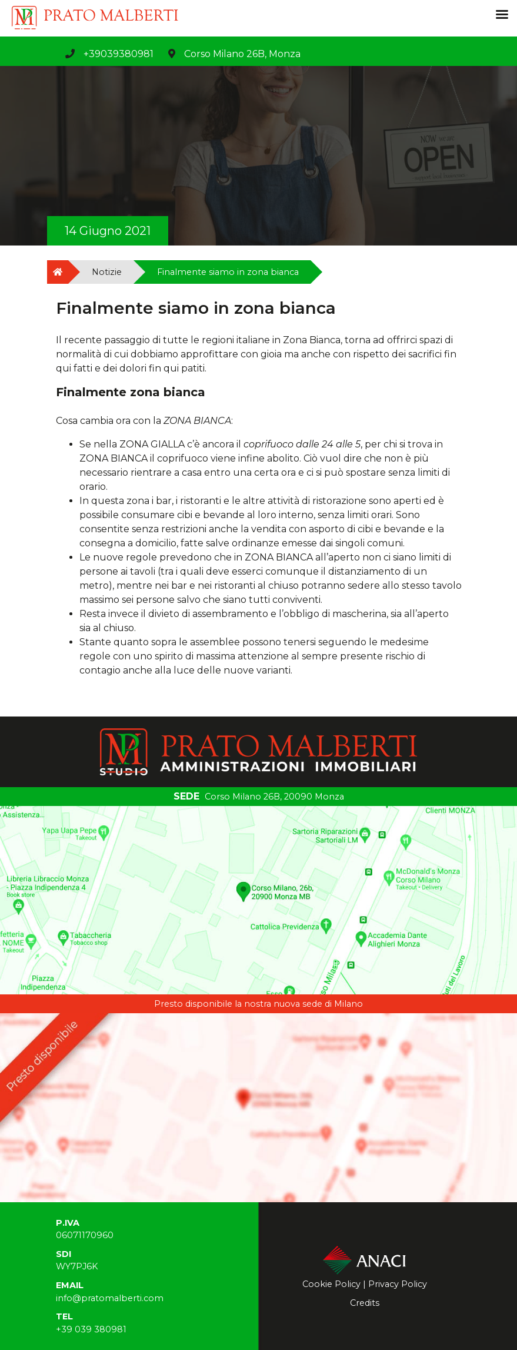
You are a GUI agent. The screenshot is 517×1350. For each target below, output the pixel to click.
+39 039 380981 (91, 1329)
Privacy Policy (397, 1284)
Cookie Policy (331, 1284)
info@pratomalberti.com (110, 1298)
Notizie (107, 272)
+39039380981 (119, 53)
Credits (364, 1303)
